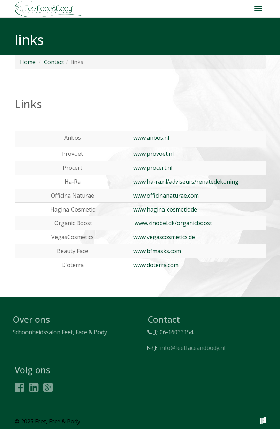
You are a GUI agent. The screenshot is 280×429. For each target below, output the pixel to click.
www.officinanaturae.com (166, 195)
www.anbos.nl (151, 137)
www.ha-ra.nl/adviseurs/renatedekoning (186, 181)
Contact (54, 62)
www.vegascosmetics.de (164, 237)
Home (28, 62)
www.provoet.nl (153, 154)
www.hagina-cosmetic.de (165, 209)
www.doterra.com (156, 265)
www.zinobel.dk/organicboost (173, 223)
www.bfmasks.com (157, 251)
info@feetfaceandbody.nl (194, 348)
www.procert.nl (152, 167)
